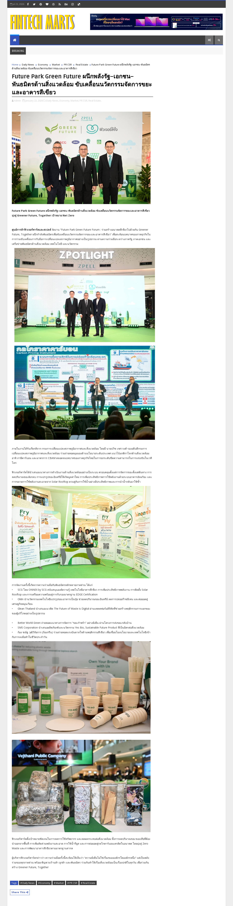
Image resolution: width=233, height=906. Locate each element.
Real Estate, (94, 100)
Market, (75, 100)
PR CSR (68, 64)
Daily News (28, 64)
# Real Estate (88, 883)
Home (15, 64)
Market (56, 64)
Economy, (65, 100)
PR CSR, (84, 100)
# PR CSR (72, 883)
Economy (43, 64)
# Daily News (27, 883)
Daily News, (52, 100)
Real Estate (82, 64)
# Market (59, 883)
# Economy (44, 883)
